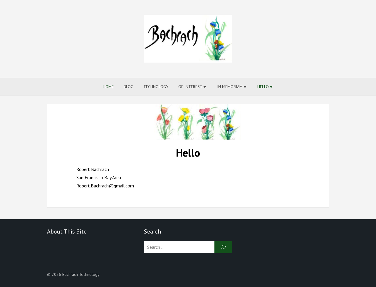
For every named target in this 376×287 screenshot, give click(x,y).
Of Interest (190, 86)
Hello (263, 86)
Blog (128, 86)
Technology (155, 86)
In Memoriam (230, 86)
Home (108, 86)
